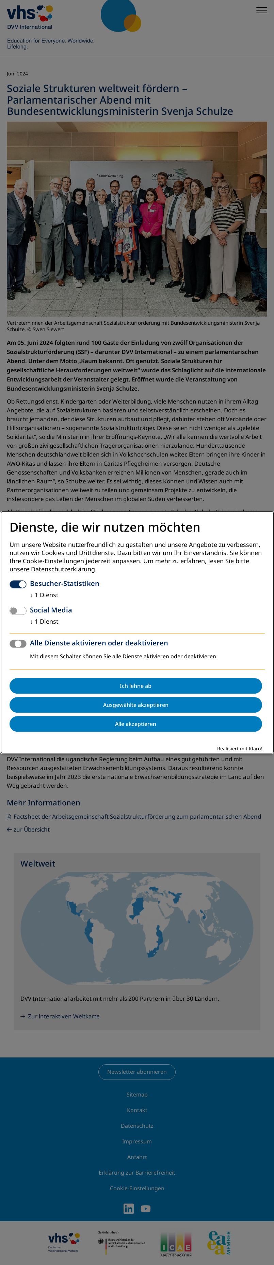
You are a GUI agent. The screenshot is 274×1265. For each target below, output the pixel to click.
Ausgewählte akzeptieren (135, 705)
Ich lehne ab (135, 686)
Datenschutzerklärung (63, 569)
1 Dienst (44, 595)
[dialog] (137, 632)
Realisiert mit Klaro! (239, 749)
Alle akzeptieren (135, 724)
